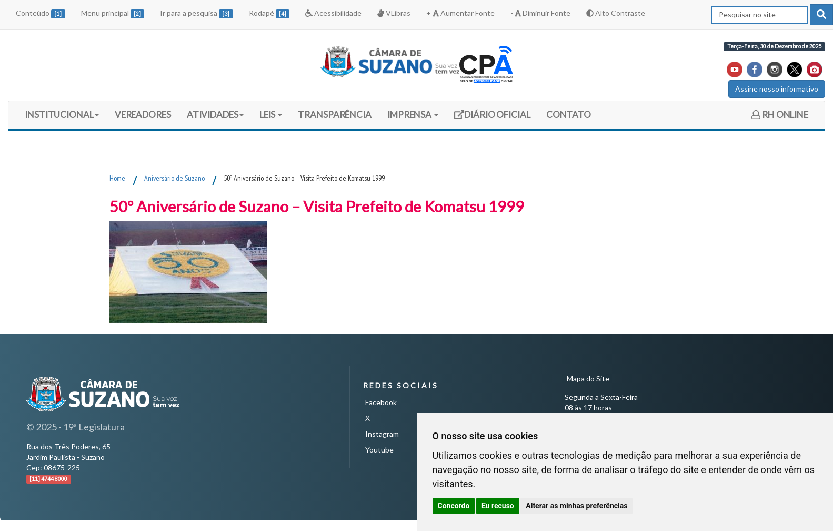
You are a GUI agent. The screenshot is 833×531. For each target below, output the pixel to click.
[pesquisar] (821, 14)
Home (117, 178)
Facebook (381, 402)
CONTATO (568, 114)
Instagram (382, 433)
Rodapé (269, 13)
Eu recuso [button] (497, 506)
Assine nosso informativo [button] (776, 88)
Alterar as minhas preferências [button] (576, 506)
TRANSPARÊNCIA (335, 114)
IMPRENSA (412, 114)
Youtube (379, 449)
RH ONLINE (779, 114)
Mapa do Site (588, 378)
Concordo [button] (454, 506)
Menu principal (113, 13)
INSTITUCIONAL (62, 114)
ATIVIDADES (215, 114)
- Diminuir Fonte (540, 12)
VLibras (393, 12)
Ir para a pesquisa (196, 13)
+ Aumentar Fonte (460, 12)
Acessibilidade (333, 12)
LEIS (271, 114)
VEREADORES (143, 114)
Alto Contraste (615, 12)
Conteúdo (40, 13)
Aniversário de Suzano (174, 178)
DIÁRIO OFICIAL (492, 118)
